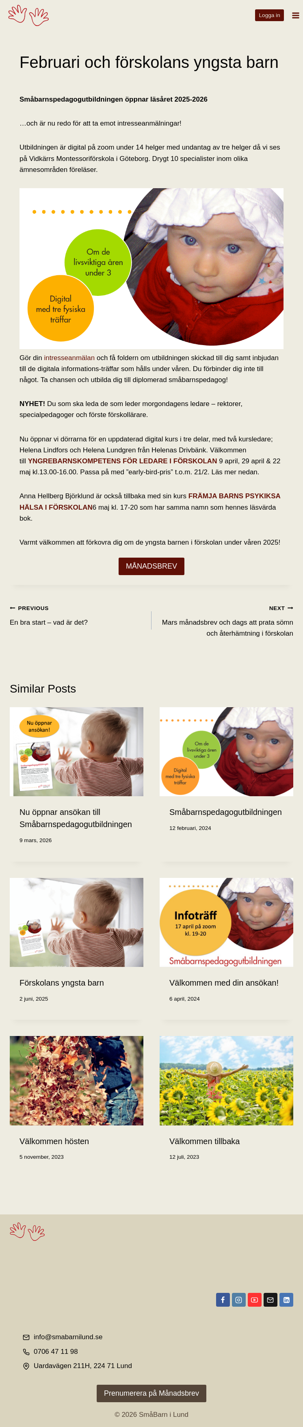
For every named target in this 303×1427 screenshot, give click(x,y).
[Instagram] (239, 1300)
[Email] (270, 1300)
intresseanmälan (69, 358)
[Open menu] (295, 15)
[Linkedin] (286, 1300)
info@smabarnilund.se (68, 1337)
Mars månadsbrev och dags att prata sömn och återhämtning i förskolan (225, 619)
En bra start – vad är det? (77, 614)
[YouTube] (255, 1300)
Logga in (269, 15)
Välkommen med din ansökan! (224, 982)
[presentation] (76, 751)
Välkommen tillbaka (204, 1141)
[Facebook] (223, 1300)
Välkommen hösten (54, 1141)
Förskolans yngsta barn (61, 982)
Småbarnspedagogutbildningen (225, 812)
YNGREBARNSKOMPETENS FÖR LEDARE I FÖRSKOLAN (122, 461)
